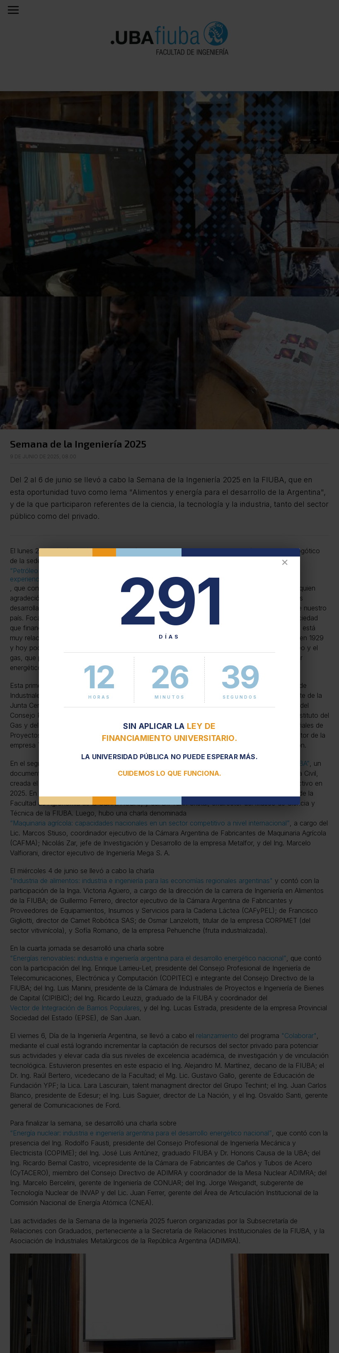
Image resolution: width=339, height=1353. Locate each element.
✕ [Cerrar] (284, 562)
